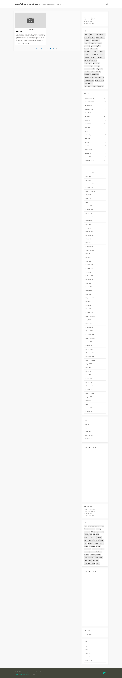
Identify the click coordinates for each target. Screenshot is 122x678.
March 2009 (89, 342)
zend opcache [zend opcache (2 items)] (89, 80)
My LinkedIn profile (89, 23)
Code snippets (96, 102)
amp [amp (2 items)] (86, 34)
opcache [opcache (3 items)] (95, 54)
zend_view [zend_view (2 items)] (88, 83)
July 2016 (88, 239)
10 (47, 48)
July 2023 (88, 176)
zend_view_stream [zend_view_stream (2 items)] (90, 86)
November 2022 (90, 184)
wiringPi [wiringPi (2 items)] (87, 77)
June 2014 (88, 272)
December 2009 (90, 334)
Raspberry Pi (96, 142)
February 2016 (89, 246)
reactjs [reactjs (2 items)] (97, 66)
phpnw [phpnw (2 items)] (93, 57)
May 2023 (88, 180)
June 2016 (88, 243)
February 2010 (89, 327)
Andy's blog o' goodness (28, 672)
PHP (96, 131)
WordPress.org (88, 439)
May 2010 (88, 320)
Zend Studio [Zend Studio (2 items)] (99, 80)
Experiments (96, 109)
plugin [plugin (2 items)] (94, 60)
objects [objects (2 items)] (87, 54)
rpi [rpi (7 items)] (93, 69)
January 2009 (89, 349)
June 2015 (88, 257)
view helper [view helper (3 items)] (96, 72)
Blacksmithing (96, 98)
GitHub (96, 120)
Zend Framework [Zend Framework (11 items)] (98, 77)
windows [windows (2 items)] (95, 74)
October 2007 (89, 389)
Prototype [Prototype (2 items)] (88, 63)
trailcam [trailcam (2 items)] (87, 72)
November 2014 (90, 265)
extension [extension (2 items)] (96, 40)
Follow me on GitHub (89, 18)
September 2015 (90, 250)
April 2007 (88, 404)
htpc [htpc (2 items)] (86, 49)
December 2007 (90, 386)
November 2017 (90, 217)
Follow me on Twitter (89, 20)
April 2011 (88, 309)
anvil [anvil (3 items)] (92, 34)
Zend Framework (96, 161)
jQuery (96, 128)
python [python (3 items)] (96, 63)
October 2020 (89, 187)
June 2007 (88, 401)
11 (50, 48)
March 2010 (89, 323)
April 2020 (88, 198)
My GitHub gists (88, 21)
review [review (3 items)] (87, 69)
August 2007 (89, 397)
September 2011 (90, 298)
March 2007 (89, 408)
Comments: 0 (27, 43)
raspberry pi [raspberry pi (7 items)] (88, 66)
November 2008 (90, 356)
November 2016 (90, 235)
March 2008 (89, 379)
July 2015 (88, 254)
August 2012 (89, 290)
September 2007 (90, 393)
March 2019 (89, 206)
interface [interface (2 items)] (93, 49)
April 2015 (88, 261)
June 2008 (88, 371)
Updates (96, 153)
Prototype (96, 135)
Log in (86, 428)
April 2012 (88, 294)
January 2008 (89, 382)
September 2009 (90, 338)
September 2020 (90, 191)
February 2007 (89, 412)
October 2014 (89, 268)
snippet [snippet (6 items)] (99, 69)
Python (96, 138)
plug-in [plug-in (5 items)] (87, 60)
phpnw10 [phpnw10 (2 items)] (101, 57)
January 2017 (89, 232)
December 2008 (90, 353)
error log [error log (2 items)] (87, 40)
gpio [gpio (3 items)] (93, 46)
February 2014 (89, 276)
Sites (96, 146)
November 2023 (90, 173)
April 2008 (88, 375)
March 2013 (89, 287)
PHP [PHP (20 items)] (86, 57)
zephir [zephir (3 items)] (100, 86)
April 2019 (88, 202)
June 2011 (88, 301)
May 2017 (88, 228)
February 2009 (89, 345)
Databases (96, 105)
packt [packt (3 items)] (102, 54)
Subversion (96, 150)
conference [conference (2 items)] (100, 37)
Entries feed (88, 431)
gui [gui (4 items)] (98, 46)
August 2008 (89, 364)
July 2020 (88, 195)
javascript (96, 124)
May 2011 (88, 305)
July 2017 (88, 224)
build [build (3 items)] (92, 37)
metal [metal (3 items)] (102, 51)
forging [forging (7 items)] (93, 43)
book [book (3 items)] (86, 37)
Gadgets (96, 113)
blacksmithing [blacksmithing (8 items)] (100, 34)
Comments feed (89, 435)
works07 (96, 157)
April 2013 (88, 283)
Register (87, 424)
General (20, 43)
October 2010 (89, 312)
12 (53, 48)
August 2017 (89, 221)
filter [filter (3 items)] (86, 43)
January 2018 (89, 213)
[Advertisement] (95, 475)
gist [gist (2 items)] (100, 43)
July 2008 (88, 367)
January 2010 (89, 331)
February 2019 (89, 210)
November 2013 (90, 279)
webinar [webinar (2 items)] (87, 74)
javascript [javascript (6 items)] (87, 51)
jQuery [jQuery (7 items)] (95, 51)
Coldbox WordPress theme (21, 674)
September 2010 (90, 316)
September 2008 (90, 360)
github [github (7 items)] (87, 46)
